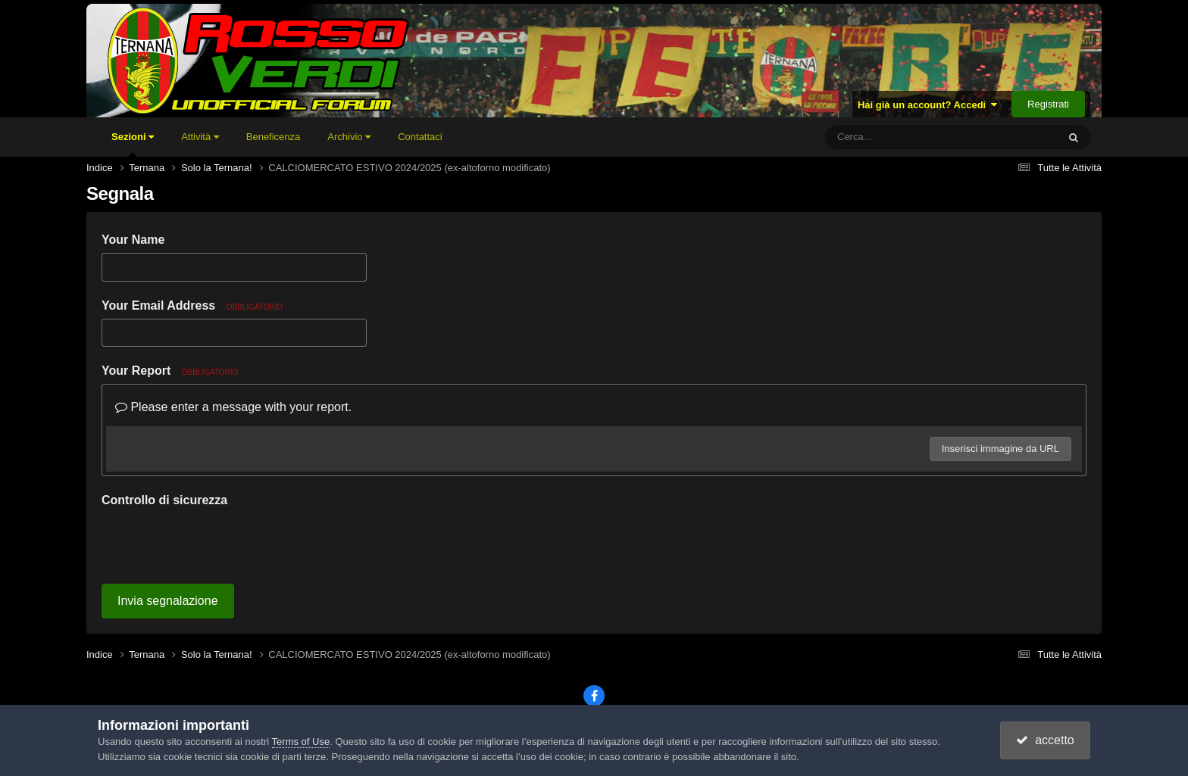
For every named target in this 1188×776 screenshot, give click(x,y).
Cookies (686, 673)
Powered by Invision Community (593, 693)
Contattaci (420, 136)
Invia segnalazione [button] (167, 541)
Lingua (503, 673)
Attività (200, 136)
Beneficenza (273, 136)
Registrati (1048, 104)
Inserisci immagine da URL (1000, 448)
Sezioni (132, 144)
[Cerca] (907, 137)
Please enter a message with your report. (233, 406)
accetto (1045, 740)
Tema (561, 673)
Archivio (348, 136)
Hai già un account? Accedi (928, 105)
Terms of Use (301, 741)
